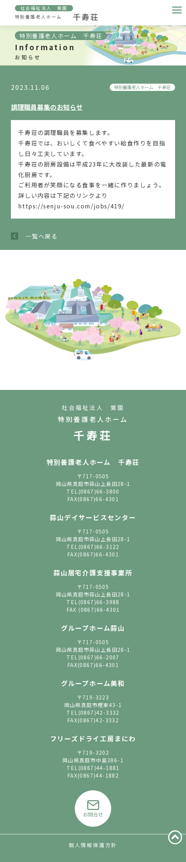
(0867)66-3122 (99, 546)
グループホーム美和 (93, 683)
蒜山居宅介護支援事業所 (93, 572)
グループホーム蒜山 (93, 627)
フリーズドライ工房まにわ (93, 738)
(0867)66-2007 (99, 657)
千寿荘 (93, 435)
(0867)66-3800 (99, 491)
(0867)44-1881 (99, 767)
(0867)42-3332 (99, 712)
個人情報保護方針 (93, 845)
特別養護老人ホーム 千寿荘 (142, 87)
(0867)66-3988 (99, 602)
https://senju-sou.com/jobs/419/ (71, 205)
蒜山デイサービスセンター (93, 517)
